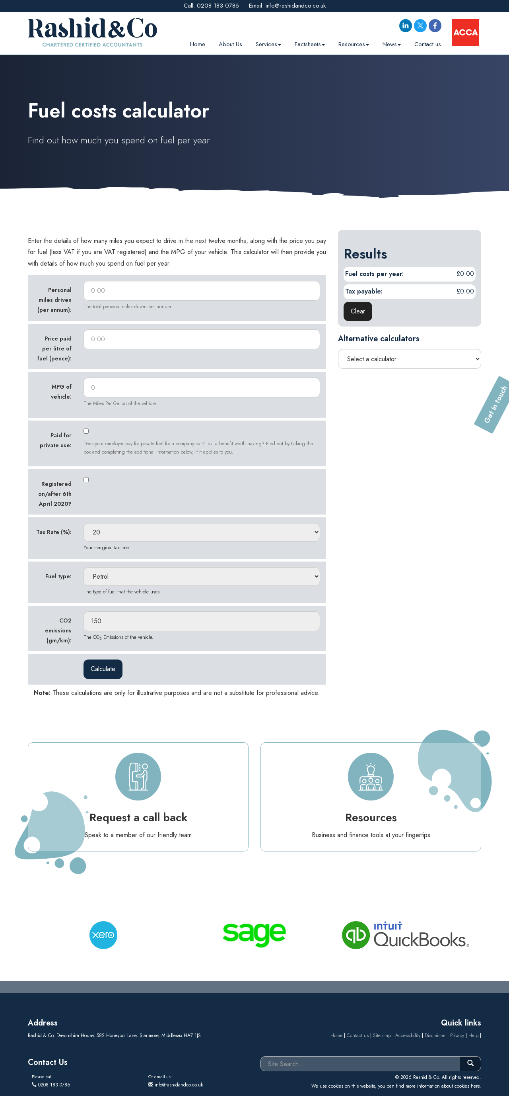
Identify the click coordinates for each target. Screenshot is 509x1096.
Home (197, 42)
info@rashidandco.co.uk (296, 5)
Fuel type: (58, 576)
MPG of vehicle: (61, 392)
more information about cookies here (443, 1086)
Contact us (427, 42)
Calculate (103, 668)
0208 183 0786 (218, 5)
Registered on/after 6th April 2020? (55, 494)
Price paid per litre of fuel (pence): (54, 348)
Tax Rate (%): (54, 532)
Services (268, 42)
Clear (358, 311)
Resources (353, 42)
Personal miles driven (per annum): (54, 300)
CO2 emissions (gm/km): (58, 630)
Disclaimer (435, 1035)
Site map (382, 1035)
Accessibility (407, 1035)
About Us (230, 42)
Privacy (457, 1035)
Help (473, 1035)
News (392, 42)
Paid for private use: (56, 440)
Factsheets (310, 42)
